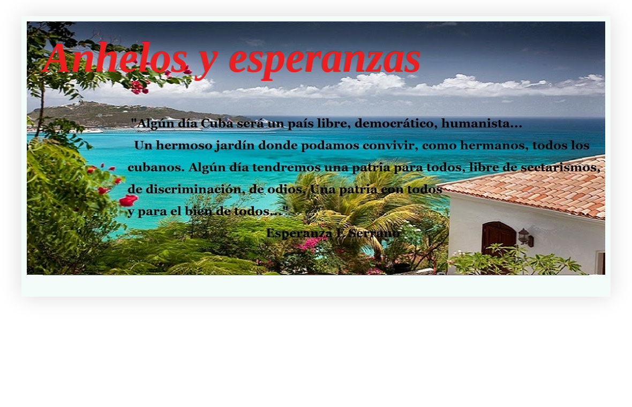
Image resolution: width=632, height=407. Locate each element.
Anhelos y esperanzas (232, 57)
